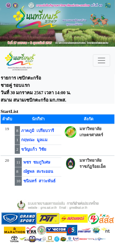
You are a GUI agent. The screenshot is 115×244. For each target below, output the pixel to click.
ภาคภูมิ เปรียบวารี (37, 130)
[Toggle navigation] (101, 60)
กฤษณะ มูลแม (34, 139)
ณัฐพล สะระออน (38, 171)
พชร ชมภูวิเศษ (36, 162)
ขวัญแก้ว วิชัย (33, 149)
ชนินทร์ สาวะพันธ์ (39, 181)
